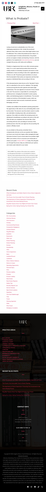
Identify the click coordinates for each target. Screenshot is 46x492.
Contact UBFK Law (22, 140)
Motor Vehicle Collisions (12, 261)
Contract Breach (10, 229)
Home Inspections (11, 252)
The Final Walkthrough (12, 294)
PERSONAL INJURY (7, 340)
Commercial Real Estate (12, 225)
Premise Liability (10, 272)
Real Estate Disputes (12, 281)
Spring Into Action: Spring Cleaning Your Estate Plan (20, 206)
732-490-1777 (39, 3)
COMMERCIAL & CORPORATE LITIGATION (13, 345)
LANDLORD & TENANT (8, 347)
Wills (7, 303)
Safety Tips (9, 283)
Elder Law (9, 238)
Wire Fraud (9, 305)
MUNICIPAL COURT (7, 342)
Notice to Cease (10, 263)
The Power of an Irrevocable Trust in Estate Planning (20, 197)
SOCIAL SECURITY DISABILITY (10, 357)
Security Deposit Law (12, 285)
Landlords (9, 258)
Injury (7, 254)
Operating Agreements (12, 265)
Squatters (9, 292)
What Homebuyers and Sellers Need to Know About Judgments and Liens (22, 380)
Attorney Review (10, 218)
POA (7, 270)
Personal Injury (10, 267)
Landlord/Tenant (10, 256)
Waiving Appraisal (11, 301)
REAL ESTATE (6, 338)
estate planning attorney (27, 60)
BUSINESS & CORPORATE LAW (10, 353)
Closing (8, 222)
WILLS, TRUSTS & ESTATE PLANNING (12, 359)
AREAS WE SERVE (7, 361)
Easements (9, 236)
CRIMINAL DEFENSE (8, 344)
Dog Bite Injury (10, 231)
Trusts (8, 299)
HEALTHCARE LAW (7, 351)
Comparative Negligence (12, 227)
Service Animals (10, 288)
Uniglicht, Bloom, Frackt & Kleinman (29, 7)
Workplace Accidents (12, 308)
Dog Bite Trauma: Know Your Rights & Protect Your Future (21, 203)
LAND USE (5, 349)
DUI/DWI (8, 234)
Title (7, 297)
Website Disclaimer (23, 456)
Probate (8, 274)
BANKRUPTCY (6, 355)
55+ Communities (11, 216)
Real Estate (9, 279)
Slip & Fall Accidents (11, 290)
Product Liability (10, 276)
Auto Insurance (10, 220)
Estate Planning (10, 240)
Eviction (8, 245)
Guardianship (9, 247)
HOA (7, 249)
